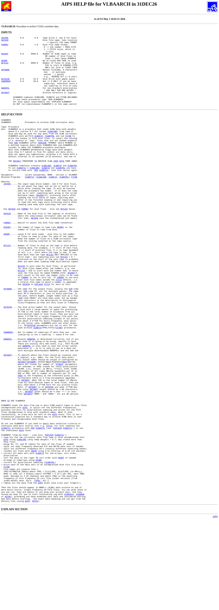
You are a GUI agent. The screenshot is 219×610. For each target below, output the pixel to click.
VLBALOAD (52, 148)
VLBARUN (80, 583)
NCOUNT (4, 57)
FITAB (68, 153)
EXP (70, 337)
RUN (16, 162)
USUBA (39, 542)
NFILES (4, 68)
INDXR (34, 531)
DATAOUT (5, 104)
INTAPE (4, 38)
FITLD (59, 326)
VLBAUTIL (21, 192)
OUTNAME (5, 76)
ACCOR (8, 586)
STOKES (59, 427)
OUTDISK (5, 87)
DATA (61, 183)
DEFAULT (17, 183)
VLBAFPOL (50, 153)
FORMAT (4, 46)
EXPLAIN (38, 331)
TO (35, 183)
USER (55, 183)
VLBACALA (68, 583)
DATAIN (4, 41)
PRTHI (35, 592)
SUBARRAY (6, 90)
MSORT (61, 539)
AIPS (25, 479)
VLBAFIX (38, 153)
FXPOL (37, 567)
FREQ (64, 424)
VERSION (42, 162)
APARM (4, 65)
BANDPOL (5, 98)
